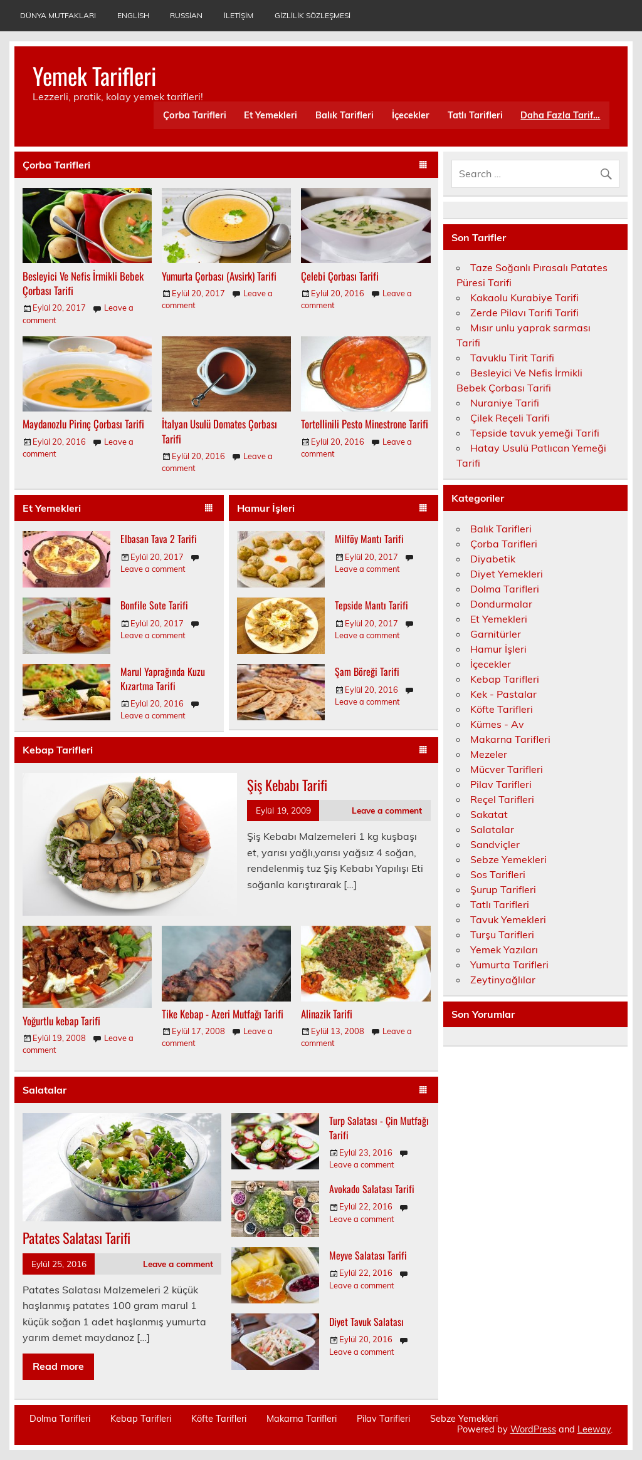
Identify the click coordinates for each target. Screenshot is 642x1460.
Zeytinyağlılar (502, 979)
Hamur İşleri (266, 508)
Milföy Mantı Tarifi (369, 538)
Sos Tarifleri (497, 874)
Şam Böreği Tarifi (367, 671)
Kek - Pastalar (503, 694)
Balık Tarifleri (344, 115)
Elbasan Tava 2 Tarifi (158, 538)
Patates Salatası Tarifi (76, 1237)
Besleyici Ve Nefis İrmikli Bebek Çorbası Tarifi (83, 283)
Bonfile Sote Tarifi (154, 605)
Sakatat (489, 814)
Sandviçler (495, 844)
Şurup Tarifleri (503, 889)
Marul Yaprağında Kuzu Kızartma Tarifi (162, 678)
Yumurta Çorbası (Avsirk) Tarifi (219, 276)
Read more (58, 1366)
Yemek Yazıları (504, 949)
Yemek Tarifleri (94, 75)
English (133, 15)
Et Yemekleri (270, 115)
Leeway (594, 1429)
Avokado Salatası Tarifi (371, 1188)
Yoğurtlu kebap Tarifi (61, 1020)
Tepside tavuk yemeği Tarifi (534, 433)
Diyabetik (492, 558)
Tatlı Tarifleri (475, 115)
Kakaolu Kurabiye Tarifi (524, 297)
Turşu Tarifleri (502, 934)
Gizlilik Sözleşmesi (312, 15)
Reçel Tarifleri (502, 799)
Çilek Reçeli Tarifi (510, 418)
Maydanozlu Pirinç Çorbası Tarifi (83, 424)
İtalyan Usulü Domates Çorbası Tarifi (219, 431)
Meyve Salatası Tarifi (368, 1255)
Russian (186, 15)
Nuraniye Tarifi (504, 402)
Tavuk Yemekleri (508, 919)
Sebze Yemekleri (508, 859)
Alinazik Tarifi (326, 1014)
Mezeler (488, 754)
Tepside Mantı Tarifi (371, 605)
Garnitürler (495, 634)
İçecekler (410, 115)
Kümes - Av (497, 724)
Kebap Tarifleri (58, 749)
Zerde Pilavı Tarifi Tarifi (524, 312)
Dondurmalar (501, 604)
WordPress (533, 1429)
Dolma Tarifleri (504, 588)
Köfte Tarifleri (501, 709)
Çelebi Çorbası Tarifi (340, 276)
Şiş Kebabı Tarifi (287, 784)
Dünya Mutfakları (58, 15)
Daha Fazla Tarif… (560, 115)
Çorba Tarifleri (194, 115)
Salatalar (44, 1090)
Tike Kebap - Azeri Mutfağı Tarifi (222, 1014)
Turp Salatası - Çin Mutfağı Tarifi (379, 1127)
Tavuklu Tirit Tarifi (512, 357)
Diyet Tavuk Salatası (366, 1321)
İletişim (238, 15)
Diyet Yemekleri (506, 573)
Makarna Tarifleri (510, 739)
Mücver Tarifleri (506, 769)
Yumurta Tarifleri (509, 964)
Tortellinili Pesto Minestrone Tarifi (364, 424)
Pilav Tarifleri (501, 784)
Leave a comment (152, 569)
